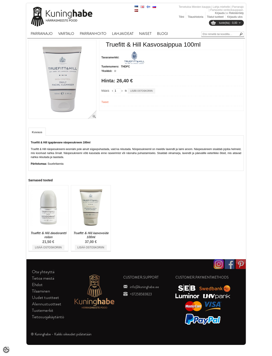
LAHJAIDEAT (122, 33)
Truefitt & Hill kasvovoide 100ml (90, 235)
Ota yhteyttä (43, 272)
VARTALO (66, 33)
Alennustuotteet (46, 304)
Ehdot (37, 284)
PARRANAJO (42, 33)
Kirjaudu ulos (234, 16)
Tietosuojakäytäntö (48, 317)
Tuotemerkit (42, 310)
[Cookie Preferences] (6, 350)
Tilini (181, 16)
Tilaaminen (41, 291)
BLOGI (162, 33)
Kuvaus (37, 132)
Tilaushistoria (195, 16)
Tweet (105, 102)
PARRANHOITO (93, 33)
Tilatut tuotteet (215, 16)
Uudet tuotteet (45, 297)
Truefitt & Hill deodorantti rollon (48, 235)
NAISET (145, 33)
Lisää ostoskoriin (141, 91)
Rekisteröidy (236, 13)
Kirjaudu (220, 13)
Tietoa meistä (43, 278)
